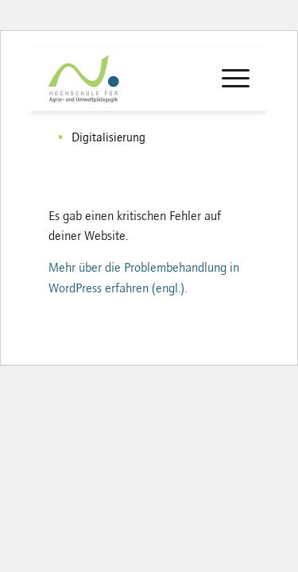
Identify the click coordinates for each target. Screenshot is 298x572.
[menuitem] (228, 78)
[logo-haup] (112, 78)
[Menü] (228, 78)
